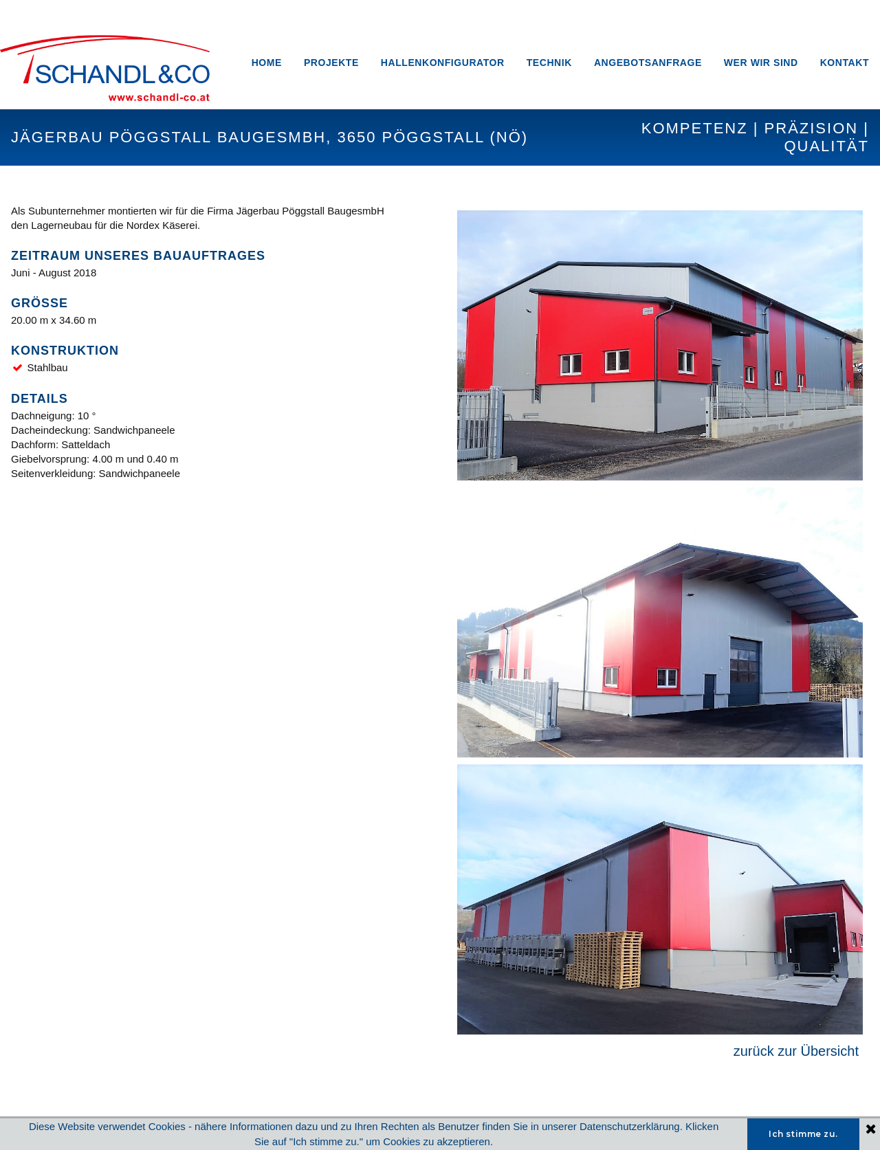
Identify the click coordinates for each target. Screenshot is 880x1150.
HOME (267, 62)
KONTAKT (844, 62)
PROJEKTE (331, 62)
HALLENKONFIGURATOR (443, 62)
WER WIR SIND (761, 62)
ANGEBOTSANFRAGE (648, 62)
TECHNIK (549, 62)
